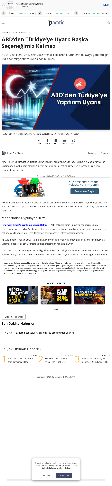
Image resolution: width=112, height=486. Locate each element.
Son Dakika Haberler (18, 323)
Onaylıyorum (64, 475)
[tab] (55, 309)
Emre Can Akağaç (15, 153)
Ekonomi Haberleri (19, 32)
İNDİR (106, 5)
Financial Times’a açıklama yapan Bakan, (26, 224)
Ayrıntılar (46, 475)
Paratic (5, 32)
